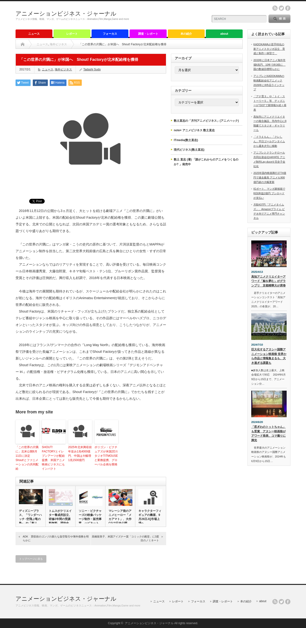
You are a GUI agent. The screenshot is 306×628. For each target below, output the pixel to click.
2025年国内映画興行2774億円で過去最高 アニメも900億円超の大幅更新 (269, 177)
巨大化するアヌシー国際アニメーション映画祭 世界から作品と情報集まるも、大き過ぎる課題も (268, 356)
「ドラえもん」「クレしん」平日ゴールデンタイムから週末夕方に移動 (269, 141)
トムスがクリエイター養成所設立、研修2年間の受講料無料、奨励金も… (60, 519)
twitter (281, 8)
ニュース (34, 33)
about (224, 33)
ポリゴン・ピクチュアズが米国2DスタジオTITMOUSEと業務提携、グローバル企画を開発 (106, 455)
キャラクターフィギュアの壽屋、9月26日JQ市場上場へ (149, 517)
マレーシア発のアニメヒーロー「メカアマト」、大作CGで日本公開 (120, 517)
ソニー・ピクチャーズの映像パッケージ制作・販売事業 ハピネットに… (90, 519)
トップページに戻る (31, 558)
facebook (287, 8)
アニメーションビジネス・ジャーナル (66, 13)
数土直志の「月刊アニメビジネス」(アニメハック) (206, 120)
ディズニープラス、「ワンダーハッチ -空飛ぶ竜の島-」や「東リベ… (30, 519)
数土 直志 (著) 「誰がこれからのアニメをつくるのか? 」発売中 (206, 162)
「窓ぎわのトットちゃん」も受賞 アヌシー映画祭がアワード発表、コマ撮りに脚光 (268, 433)
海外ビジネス (58, 44)
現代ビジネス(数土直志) (189, 149)
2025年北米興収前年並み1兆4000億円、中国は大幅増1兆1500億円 (80, 453)
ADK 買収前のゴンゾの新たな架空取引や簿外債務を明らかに (56, 538)
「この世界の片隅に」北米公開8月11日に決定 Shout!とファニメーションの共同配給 (27, 457)
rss (275, 8)
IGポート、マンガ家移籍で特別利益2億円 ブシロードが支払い (269, 193)
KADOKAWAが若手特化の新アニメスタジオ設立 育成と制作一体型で (269, 49)
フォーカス (110, 33)
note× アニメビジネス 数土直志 (194, 130)
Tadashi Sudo (92, 69)
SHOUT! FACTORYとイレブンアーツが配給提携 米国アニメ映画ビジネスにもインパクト (53, 457)
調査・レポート (148, 33)
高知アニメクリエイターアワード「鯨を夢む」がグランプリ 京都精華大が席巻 (268, 281)
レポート (72, 33)
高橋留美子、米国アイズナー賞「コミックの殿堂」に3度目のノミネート (125, 538)
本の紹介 (186, 33)
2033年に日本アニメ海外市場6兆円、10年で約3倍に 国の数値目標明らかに (269, 64)
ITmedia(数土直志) (186, 140)
